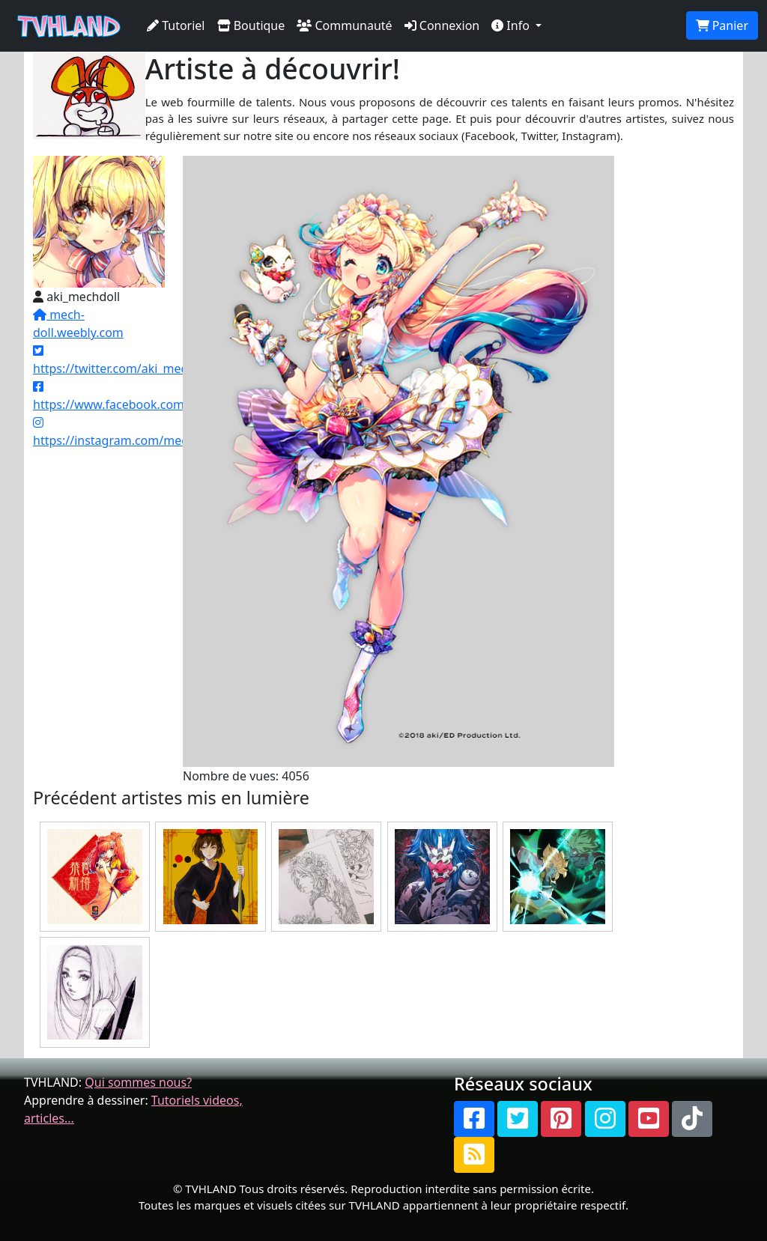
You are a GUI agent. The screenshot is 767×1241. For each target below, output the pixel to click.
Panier (722, 25)
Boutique (251, 25)
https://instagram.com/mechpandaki (136, 432)
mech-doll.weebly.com (78, 323)
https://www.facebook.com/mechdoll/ (139, 396)
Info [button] (512, 25)
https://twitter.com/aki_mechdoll (124, 361)
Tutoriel (176, 25)
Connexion (442, 25)
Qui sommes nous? (138, 1082)
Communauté (344, 25)
